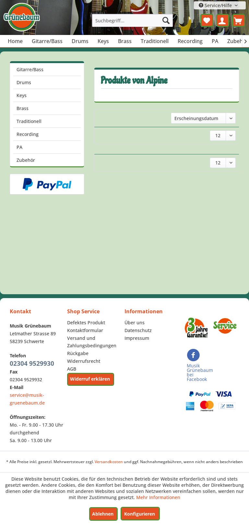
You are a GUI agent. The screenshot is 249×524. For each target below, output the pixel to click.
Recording (28, 134)
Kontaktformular (85, 330)
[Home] (15, 41)
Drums (24, 82)
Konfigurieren (139, 514)
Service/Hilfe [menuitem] (216, 5)
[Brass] (124, 41)
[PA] (215, 41)
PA (19, 147)
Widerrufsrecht (83, 361)
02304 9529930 (32, 363)
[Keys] (103, 41)
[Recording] (190, 41)
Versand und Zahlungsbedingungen (91, 342)
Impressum (136, 338)
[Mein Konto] (222, 20)
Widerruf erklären (90, 379)
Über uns (134, 322)
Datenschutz (138, 330)
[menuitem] (132, 20)
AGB (71, 369)
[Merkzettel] (206, 20)
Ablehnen (102, 514)
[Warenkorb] (238, 20)
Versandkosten (109, 461)
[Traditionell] (154, 41)
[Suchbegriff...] (132, 20)
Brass (23, 108)
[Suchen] (166, 20)
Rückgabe (78, 353)
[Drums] (80, 41)
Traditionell (29, 121)
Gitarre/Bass (30, 69)
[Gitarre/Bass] (47, 41)
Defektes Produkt (86, 322)
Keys (22, 95)
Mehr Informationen (158, 497)
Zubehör (26, 160)
